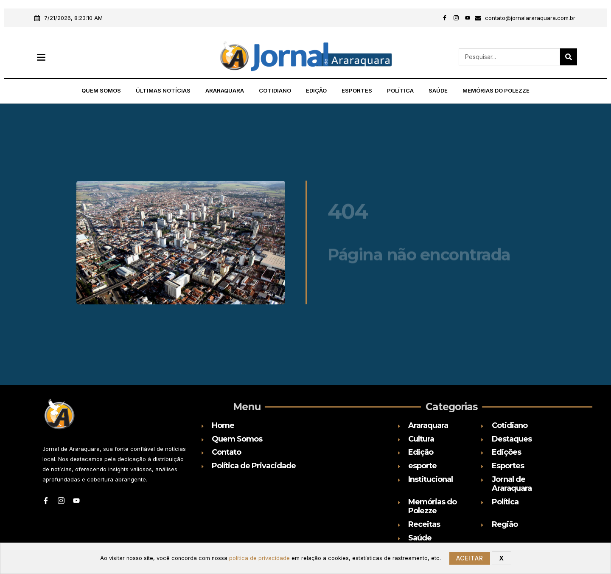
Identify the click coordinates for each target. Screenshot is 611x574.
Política (400, 90)
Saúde (438, 90)
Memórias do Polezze (496, 90)
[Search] (568, 56)
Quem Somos (101, 90)
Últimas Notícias (163, 90)
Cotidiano (275, 90)
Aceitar (469, 558)
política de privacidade (259, 558)
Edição (316, 90)
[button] (41, 57)
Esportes (357, 90)
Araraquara (224, 90)
